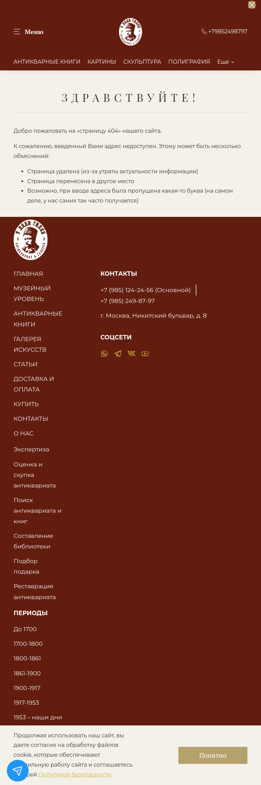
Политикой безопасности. (75, 774)
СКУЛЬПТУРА (142, 62)
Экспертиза (31, 449)
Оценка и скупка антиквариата (35, 475)
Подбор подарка (26, 566)
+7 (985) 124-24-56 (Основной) (145, 289)
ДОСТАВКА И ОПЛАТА (34, 384)
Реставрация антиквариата (35, 591)
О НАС (23, 433)
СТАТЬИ (26, 364)
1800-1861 (27, 658)
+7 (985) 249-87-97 (127, 300)
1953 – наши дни (38, 717)
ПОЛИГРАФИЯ (189, 62)
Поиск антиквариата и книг (38, 510)
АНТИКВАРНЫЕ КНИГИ (47, 62)
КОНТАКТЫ (31, 418)
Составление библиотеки (33, 541)
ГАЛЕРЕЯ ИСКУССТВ (30, 344)
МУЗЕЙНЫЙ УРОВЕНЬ (32, 293)
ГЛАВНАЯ (28, 273)
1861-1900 (27, 673)
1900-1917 (27, 687)
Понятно (213, 755)
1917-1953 (26, 702)
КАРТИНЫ (101, 62)
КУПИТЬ (26, 403)
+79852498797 (224, 31)
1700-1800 (28, 643)
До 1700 (25, 628)
